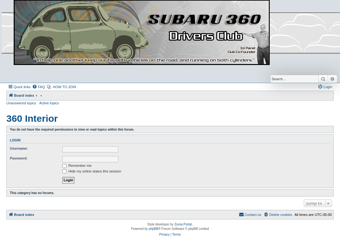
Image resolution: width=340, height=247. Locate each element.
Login (15, 140)
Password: (19, 158)
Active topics (49, 103)
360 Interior (32, 118)
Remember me (77, 165)
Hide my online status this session (91, 171)
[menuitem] (38, 87)
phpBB (153, 229)
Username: (19, 148)
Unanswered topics (21, 103)
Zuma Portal (182, 224)
